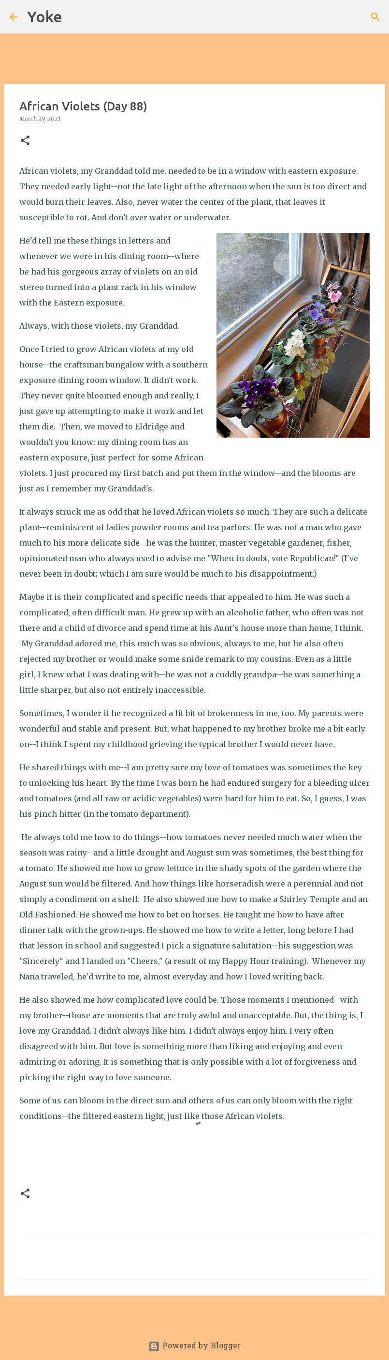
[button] (25, 141)
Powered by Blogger (194, 1346)
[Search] (76, 17)
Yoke (44, 16)
